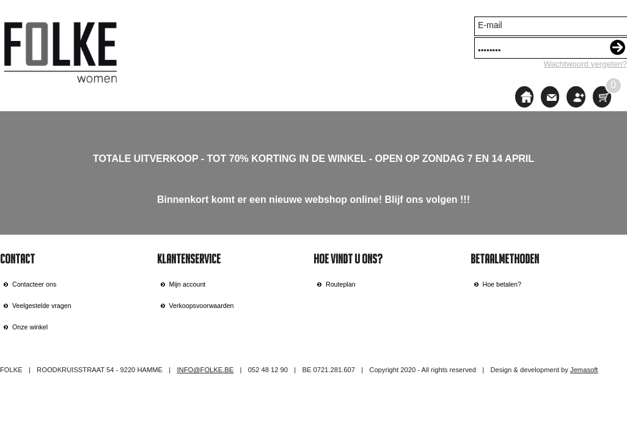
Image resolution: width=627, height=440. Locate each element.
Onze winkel (30, 327)
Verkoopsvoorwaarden (201, 305)
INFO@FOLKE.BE (205, 369)
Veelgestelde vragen (42, 305)
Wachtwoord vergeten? (585, 63)
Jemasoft (584, 369)
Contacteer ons (34, 284)
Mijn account (187, 284)
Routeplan (341, 284)
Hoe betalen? (502, 284)
